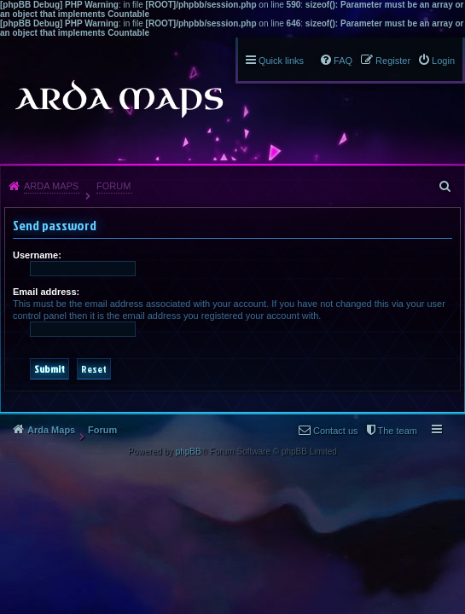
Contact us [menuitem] (160, 452)
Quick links (281, 60)
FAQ (343, 60)
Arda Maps (51, 186)
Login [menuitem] (443, 60)
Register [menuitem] (392, 60)
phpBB (188, 473)
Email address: (46, 292)
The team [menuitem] (222, 431)
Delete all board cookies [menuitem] (313, 431)
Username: (37, 255)
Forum (113, 186)
